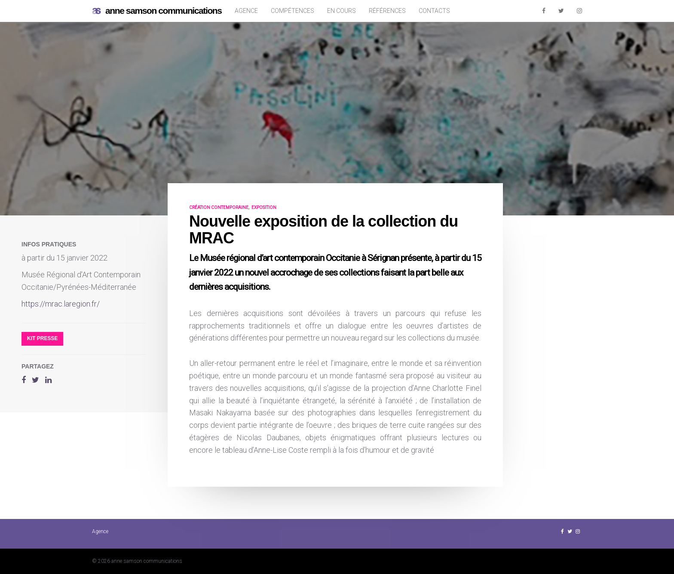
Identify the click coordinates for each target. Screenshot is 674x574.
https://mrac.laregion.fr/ (60, 303)
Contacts (434, 10)
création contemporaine (218, 207)
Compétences (292, 10)
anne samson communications (157, 11)
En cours (341, 10)
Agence (246, 10)
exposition (263, 207)
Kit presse (42, 338)
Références (387, 10)
